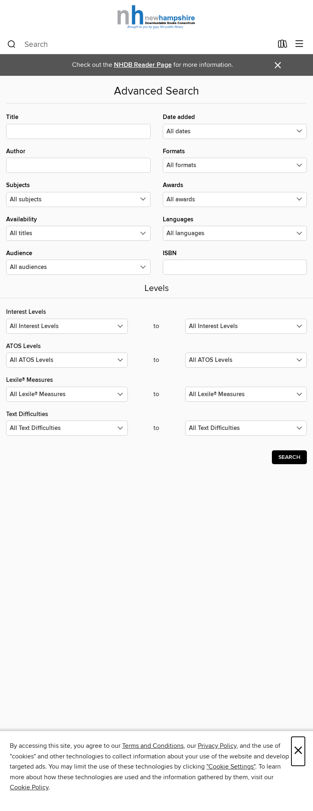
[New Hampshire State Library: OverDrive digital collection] (156, 17)
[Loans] (282, 45)
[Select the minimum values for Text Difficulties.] (67, 428)
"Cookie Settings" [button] (230, 767)
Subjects (78, 194)
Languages (235, 228)
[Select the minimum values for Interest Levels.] (67, 326)
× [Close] (298, 751)
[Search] (11, 44)
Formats (235, 160)
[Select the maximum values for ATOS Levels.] (246, 360)
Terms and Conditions (153, 746)
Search (289, 457)
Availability (78, 228)
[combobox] (140, 44)
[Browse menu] (299, 44)
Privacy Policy (217, 746)
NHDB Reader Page (143, 65)
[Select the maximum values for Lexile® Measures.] (246, 394)
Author (78, 160)
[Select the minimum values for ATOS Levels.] (67, 360)
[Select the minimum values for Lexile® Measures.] (67, 394)
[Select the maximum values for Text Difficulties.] (246, 428)
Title (78, 126)
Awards (235, 194)
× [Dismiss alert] (278, 65)
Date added (235, 126)
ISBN (235, 262)
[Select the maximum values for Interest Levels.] (246, 326)
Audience (78, 262)
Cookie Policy (29, 787)
